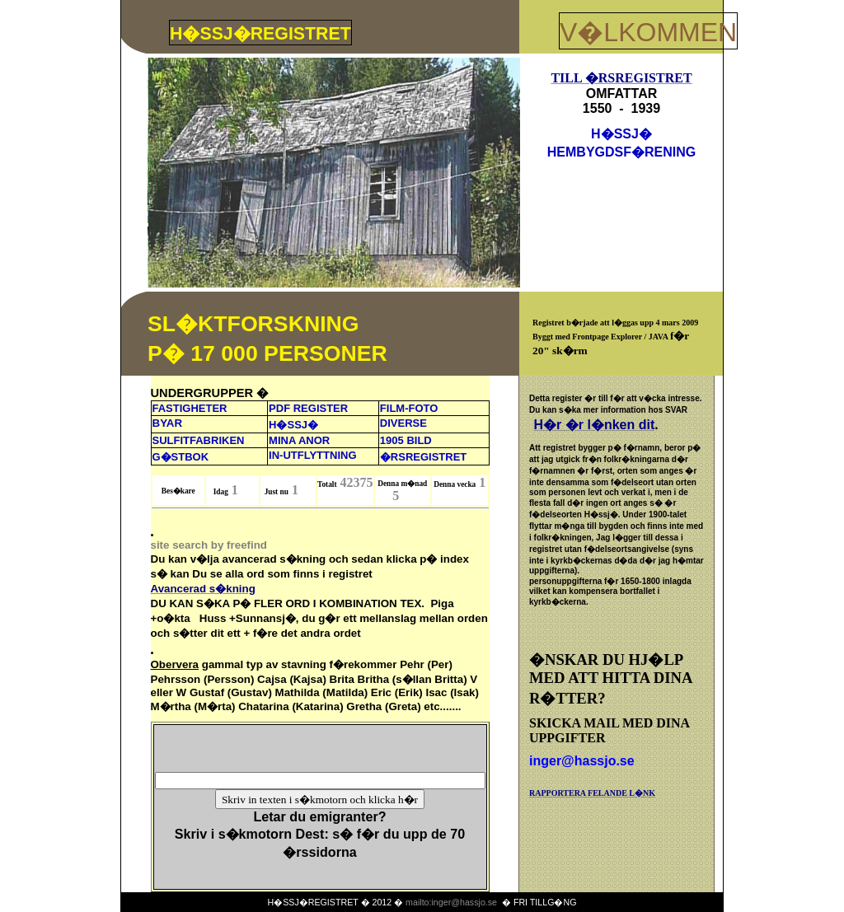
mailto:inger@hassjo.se (451, 902)
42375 (356, 482)
